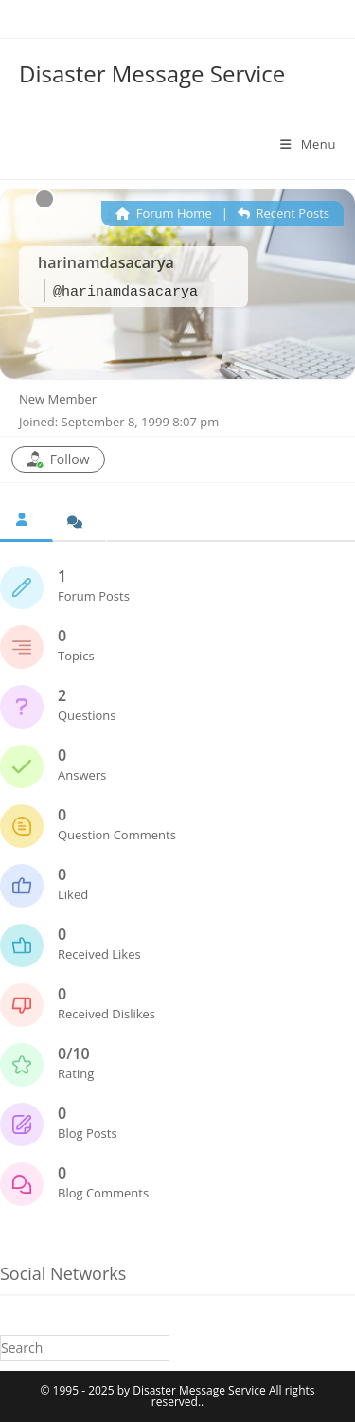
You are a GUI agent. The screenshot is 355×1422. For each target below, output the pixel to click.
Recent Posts (283, 213)
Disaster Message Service (152, 73)
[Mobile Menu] (308, 144)
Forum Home (163, 213)
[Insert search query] (84, 1347)
